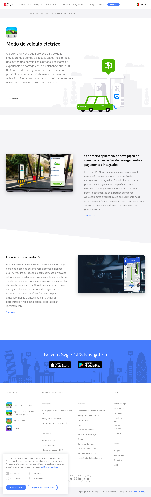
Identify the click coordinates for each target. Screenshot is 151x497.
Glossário (118, 460)
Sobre (102, 4)
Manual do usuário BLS (52, 450)
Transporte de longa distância (91, 411)
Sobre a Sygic (120, 404)
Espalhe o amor (118, 419)
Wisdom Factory (137, 491)
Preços (117, 450)
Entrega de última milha (88, 415)
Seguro (81, 439)
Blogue (93, 4)
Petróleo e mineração (87, 434)
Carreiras (118, 413)
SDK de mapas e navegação (55, 423)
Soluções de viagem (87, 444)
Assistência (64, 4)
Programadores (80, 4)
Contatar (118, 433)
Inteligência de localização (90, 458)
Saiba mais (13, 99)
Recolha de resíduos (87, 453)
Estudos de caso (49, 440)
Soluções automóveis (51, 418)
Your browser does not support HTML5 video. (39, 173)
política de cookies (49, 467)
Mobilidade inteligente (88, 448)
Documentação (49, 445)
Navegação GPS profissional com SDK (57, 412)
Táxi (80, 425)
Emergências (83, 420)
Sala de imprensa (118, 427)
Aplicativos (24, 4)
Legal (116, 465)
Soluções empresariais (44, 4)
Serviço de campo (86, 429)
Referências (119, 408)
